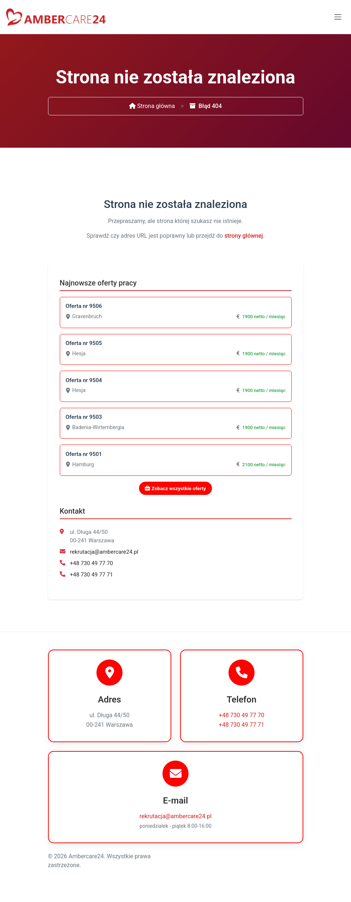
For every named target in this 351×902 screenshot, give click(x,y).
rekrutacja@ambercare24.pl (104, 554)
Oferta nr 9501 (84, 456)
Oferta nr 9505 (84, 344)
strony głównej (243, 235)
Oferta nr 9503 (84, 419)
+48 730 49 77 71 (91, 577)
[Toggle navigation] (337, 17)
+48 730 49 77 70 (91, 565)
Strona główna (152, 106)
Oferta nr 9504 (84, 381)
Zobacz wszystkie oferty (175, 491)
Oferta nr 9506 (84, 306)
